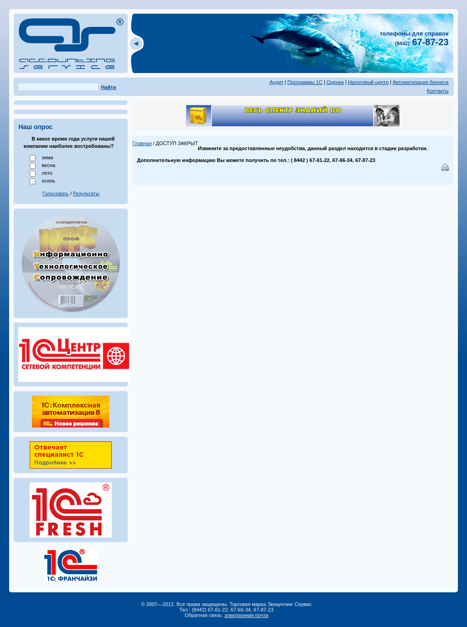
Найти (108, 87)
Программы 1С (304, 82)
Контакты (438, 91)
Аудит (276, 82)
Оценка (335, 82)
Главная (141, 143)
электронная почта (246, 615)
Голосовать (55, 193)
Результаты (86, 193)
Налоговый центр (368, 82)
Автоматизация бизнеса (421, 82)
